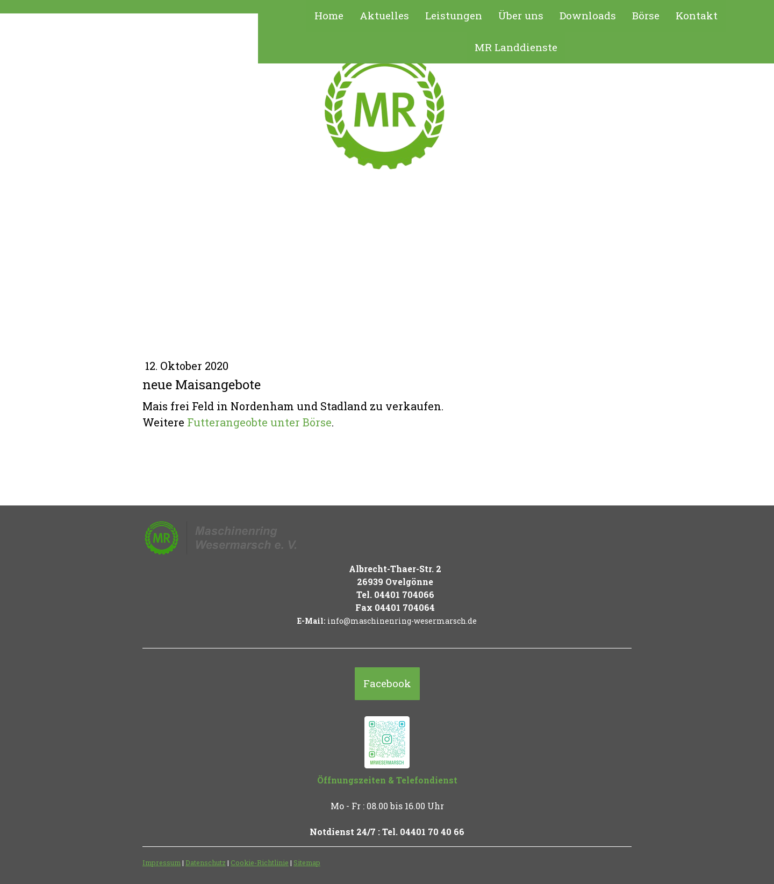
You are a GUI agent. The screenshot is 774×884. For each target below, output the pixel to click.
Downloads (588, 15)
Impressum (161, 862)
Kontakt (697, 15)
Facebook (387, 683)
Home (328, 15)
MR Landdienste (516, 47)
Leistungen (453, 15)
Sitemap (306, 862)
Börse (646, 15)
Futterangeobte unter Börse (259, 422)
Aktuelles (384, 15)
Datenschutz (205, 862)
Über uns (520, 15)
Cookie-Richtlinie (260, 862)
